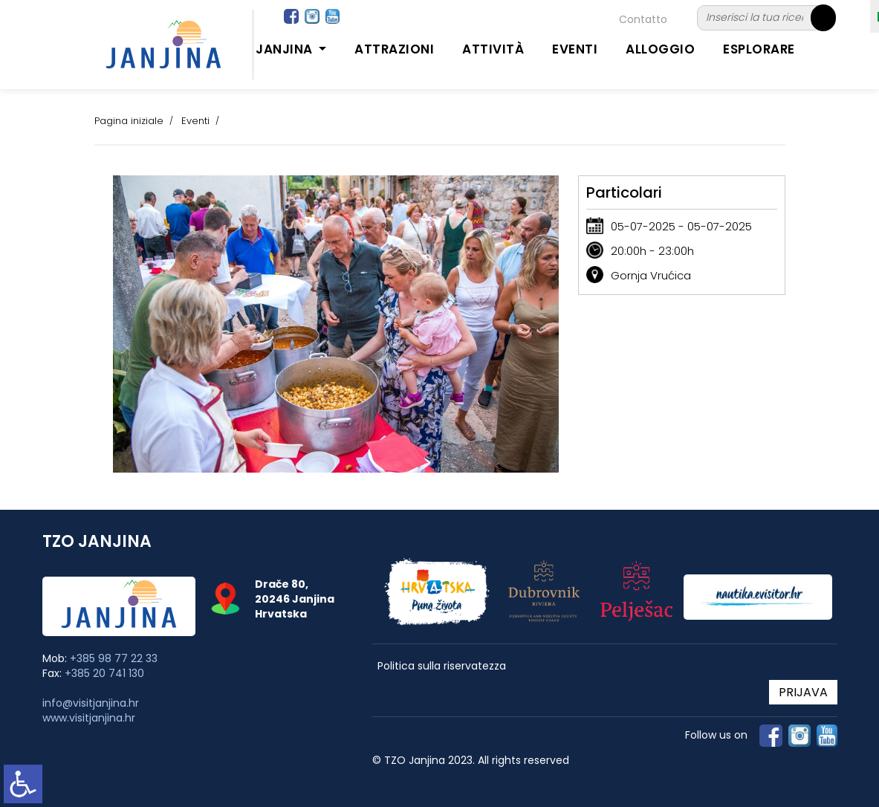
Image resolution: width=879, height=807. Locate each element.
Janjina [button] (286, 49)
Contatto (643, 19)
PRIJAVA (803, 692)
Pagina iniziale (128, 121)
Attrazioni (394, 49)
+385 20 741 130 (104, 673)
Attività (493, 49)
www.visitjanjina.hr (88, 717)
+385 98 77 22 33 (114, 658)
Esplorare (759, 49)
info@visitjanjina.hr (90, 703)
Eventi (574, 49)
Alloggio (660, 49)
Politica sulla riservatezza (441, 666)
